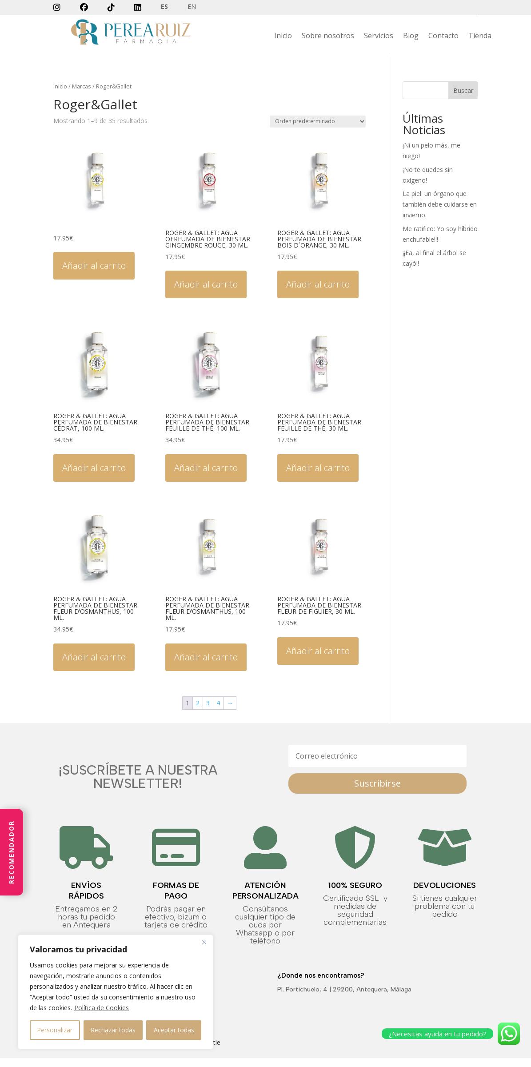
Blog (411, 36)
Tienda (479, 36)
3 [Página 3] (208, 703)
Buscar (463, 90)
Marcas (81, 86)
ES (164, 7)
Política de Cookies (101, 1007)
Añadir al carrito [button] (94, 266)
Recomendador (11, 852)
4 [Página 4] (218, 703)
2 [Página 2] (198, 703)
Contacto (443, 36)
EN (192, 7)
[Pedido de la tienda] (318, 122)
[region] (115, 992)
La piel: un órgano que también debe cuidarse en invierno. (440, 204)
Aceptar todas (174, 1030)
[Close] (204, 942)
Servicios (378, 36)
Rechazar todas (113, 1030)
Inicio (283, 36)
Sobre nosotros (328, 36)
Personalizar (54, 1030)
